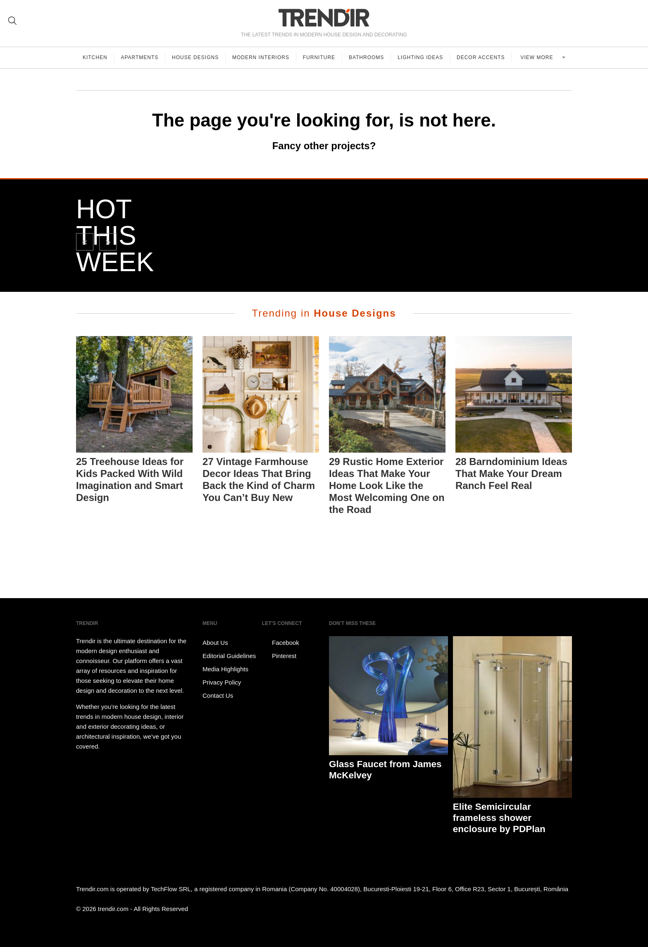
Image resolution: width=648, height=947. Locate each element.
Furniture (319, 57)
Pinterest (279, 656)
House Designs (195, 57)
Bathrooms (366, 57)
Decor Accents (481, 57)
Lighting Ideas (420, 57)
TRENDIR (324, 17)
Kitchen (95, 57)
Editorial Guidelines (229, 655)
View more (538, 57)
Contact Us (217, 695)
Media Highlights (225, 669)
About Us (215, 642)
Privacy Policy (221, 682)
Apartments (140, 57)
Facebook (280, 642)
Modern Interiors (261, 57)
